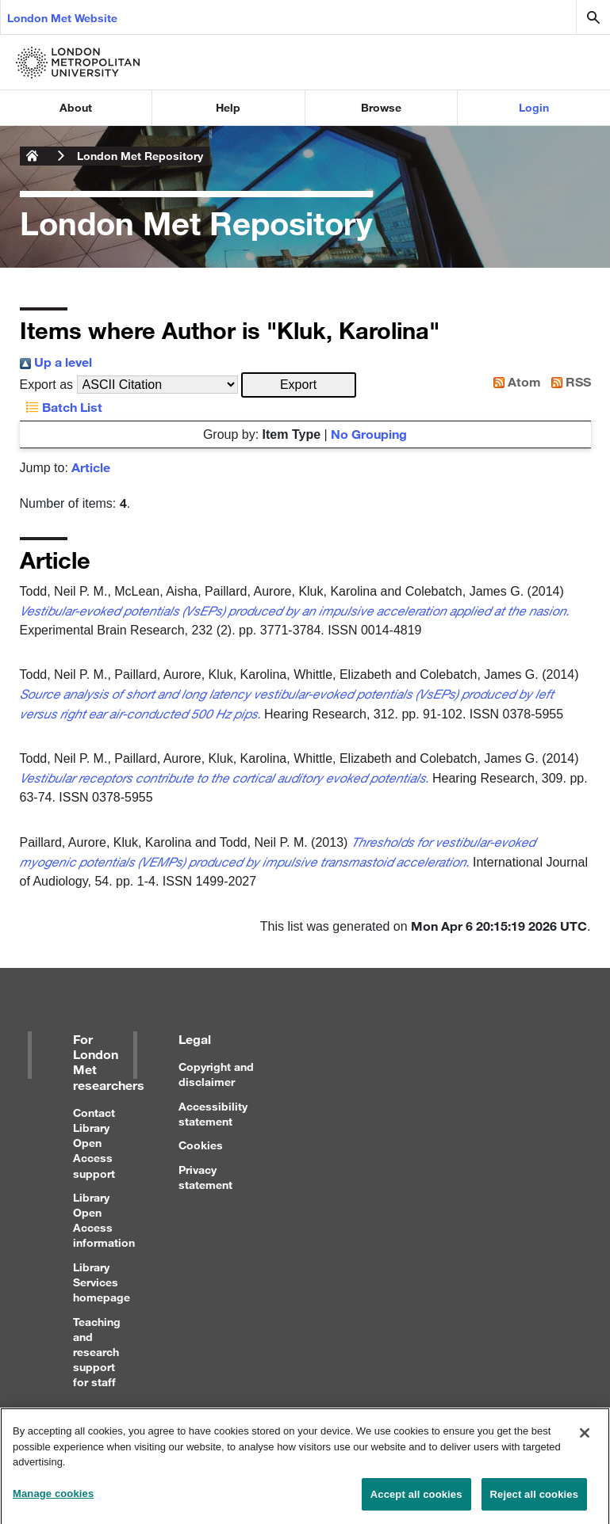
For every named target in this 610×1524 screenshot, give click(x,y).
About (75, 107)
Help (228, 107)
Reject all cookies (534, 1500)
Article (90, 466)
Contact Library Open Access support (94, 1143)
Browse (381, 107)
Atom (514, 381)
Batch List (61, 406)
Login (534, 107)
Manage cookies (53, 1499)
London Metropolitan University (32, 156)
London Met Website (62, 18)
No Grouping (369, 433)
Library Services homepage (101, 1282)
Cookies (200, 1145)
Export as (47, 384)
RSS (568, 381)
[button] (298, 385)
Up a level (56, 361)
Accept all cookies (416, 1500)
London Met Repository (140, 155)
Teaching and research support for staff (97, 1352)
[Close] (584, 1438)
